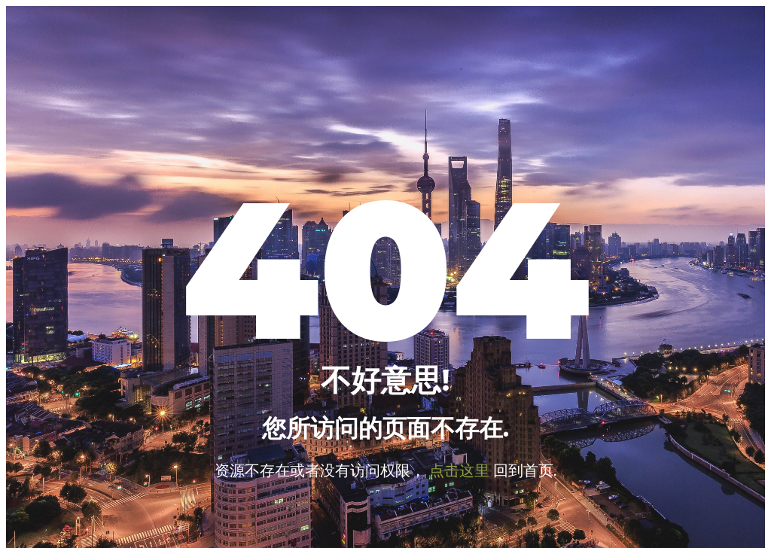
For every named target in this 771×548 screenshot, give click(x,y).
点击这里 (459, 470)
